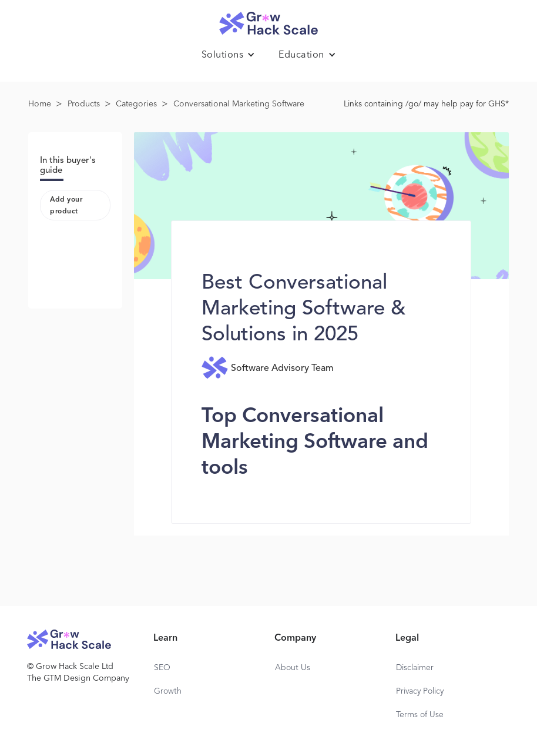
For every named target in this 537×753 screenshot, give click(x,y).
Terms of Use (420, 715)
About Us (292, 668)
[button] (228, 55)
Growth (168, 691)
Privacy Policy (420, 691)
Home (39, 104)
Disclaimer (415, 668)
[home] (268, 20)
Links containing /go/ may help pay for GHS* (426, 104)
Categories (136, 104)
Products (84, 104)
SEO (162, 668)
